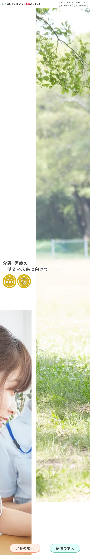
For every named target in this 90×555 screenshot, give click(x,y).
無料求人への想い (82, 2)
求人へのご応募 (66, 6)
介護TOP (62, 2)
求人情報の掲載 (81, 6)
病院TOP (70, 2)
